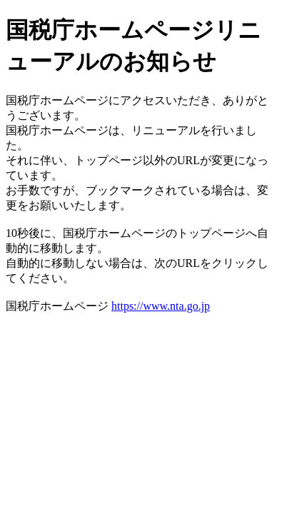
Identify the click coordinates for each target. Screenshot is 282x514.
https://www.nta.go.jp (160, 306)
